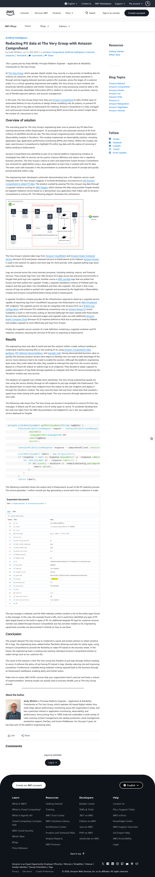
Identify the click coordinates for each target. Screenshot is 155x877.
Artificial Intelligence (16, 37)
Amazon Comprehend (62, 100)
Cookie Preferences (45, 871)
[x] (103, 864)
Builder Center (87, 803)
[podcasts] (132, 864)
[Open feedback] (151, 438)
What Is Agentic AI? (22, 815)
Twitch (114, 149)
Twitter (114, 139)
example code (54, 353)
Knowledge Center (123, 821)
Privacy (15, 871)
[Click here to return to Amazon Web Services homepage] (10, 14)
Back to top (77, 853)
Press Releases (20, 847)
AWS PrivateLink (89, 302)
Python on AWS (87, 821)
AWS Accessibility (122, 838)
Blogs (15, 842)
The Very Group (15, 73)
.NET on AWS (86, 815)
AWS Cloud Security (22, 830)
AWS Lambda (64, 279)
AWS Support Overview (125, 826)
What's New (114, 54)
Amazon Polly (115, 97)
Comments (35, 55)
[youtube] (127, 864)
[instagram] (117, 864)
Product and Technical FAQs (60, 832)
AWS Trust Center (55, 815)
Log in (52, 762)
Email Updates (117, 152)
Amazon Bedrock (117, 83)
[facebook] (108, 864)
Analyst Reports (54, 838)
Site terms (27, 871)
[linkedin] (112, 864)
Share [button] (49, 55)
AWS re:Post (119, 815)
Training (50, 809)
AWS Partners (53, 844)
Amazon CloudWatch (56, 256)
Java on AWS (86, 826)
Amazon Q (114, 100)
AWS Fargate (42, 187)
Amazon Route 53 (77, 309)
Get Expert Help (121, 832)
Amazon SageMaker (118, 107)
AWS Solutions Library (58, 821)
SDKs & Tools (86, 809)
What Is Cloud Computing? (26, 809)
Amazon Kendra (116, 90)
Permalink (21, 55)
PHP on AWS (86, 832)
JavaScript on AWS (89, 838)
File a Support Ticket (124, 809)
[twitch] (122, 864)
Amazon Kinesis (91, 259)
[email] (137, 864)
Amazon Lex (115, 93)
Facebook (115, 142)
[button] (150, 3)
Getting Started (116, 51)
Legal (116, 844)
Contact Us (119, 803)
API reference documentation (29, 353)
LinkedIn (115, 146)
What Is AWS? (19, 803)
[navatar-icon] (147, 3)
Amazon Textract (117, 110)
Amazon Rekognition (119, 103)
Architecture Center (56, 826)
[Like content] (11, 736)
